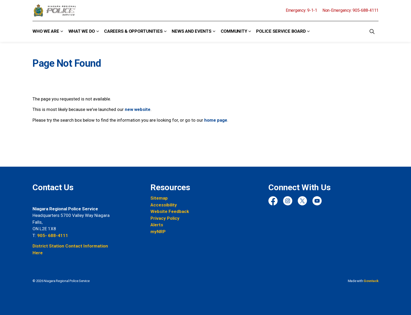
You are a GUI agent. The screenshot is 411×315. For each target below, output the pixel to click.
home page (215, 120)
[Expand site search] (371, 31)
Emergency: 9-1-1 (301, 10)
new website (137, 109)
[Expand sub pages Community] (249, 31)
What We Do (81, 31)
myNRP (158, 231)
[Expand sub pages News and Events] (214, 31)
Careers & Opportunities (133, 31)
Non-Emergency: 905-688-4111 (350, 10)
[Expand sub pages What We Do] (97, 31)
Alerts (156, 224)
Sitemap (159, 198)
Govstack (371, 281)
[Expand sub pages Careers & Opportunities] (165, 31)
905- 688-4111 (52, 235)
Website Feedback (169, 211)
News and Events (191, 31)
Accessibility (163, 204)
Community (234, 31)
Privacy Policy (165, 218)
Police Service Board (281, 31)
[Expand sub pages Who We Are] (61, 31)
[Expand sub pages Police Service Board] (308, 31)
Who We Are (46, 31)
